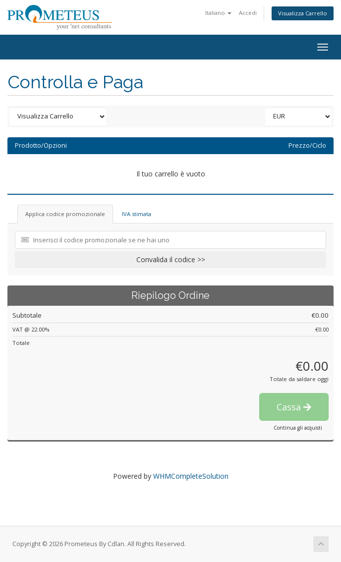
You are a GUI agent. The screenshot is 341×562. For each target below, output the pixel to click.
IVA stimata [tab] (136, 214)
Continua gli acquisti (298, 427)
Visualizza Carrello (302, 13)
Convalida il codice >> (170, 259)
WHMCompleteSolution (190, 476)
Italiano (218, 12)
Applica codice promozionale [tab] (65, 214)
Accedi (248, 12)
